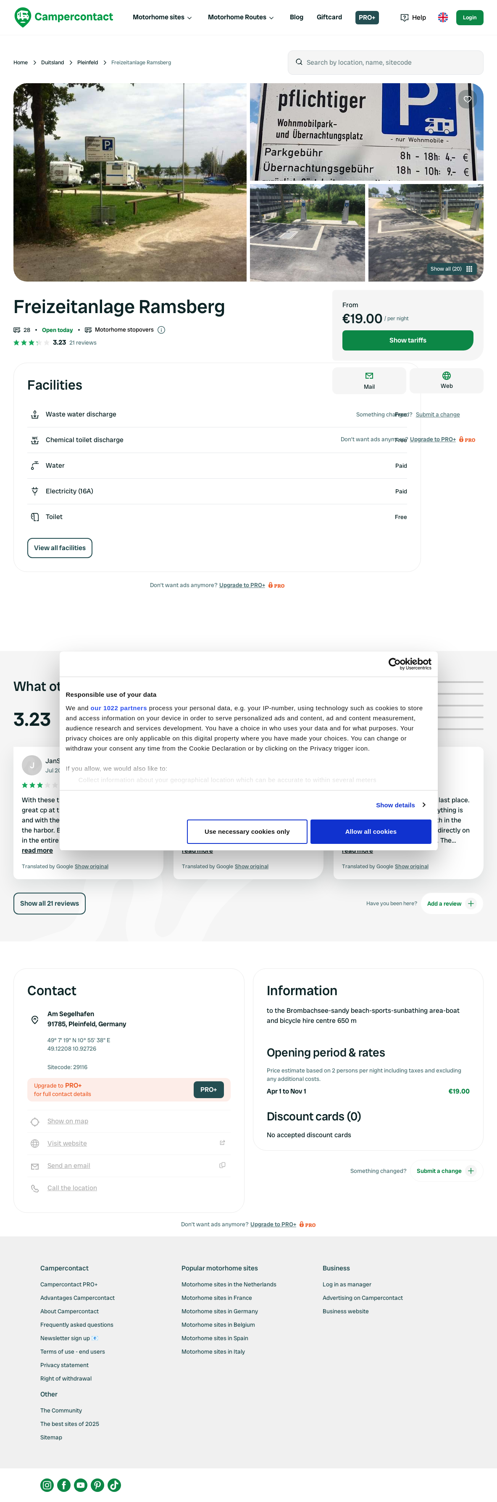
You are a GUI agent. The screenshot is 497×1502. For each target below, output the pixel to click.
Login (470, 17)
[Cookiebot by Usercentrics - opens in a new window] (394, 664)
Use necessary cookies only (247, 831)
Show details (395, 805)
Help (413, 17)
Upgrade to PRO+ (242, 585)
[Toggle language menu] (443, 18)
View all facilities (60, 547)
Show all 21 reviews (49, 903)
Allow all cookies (371, 831)
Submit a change (438, 414)
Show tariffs (407, 340)
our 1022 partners (119, 707)
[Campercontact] (63, 17)
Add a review (452, 903)
